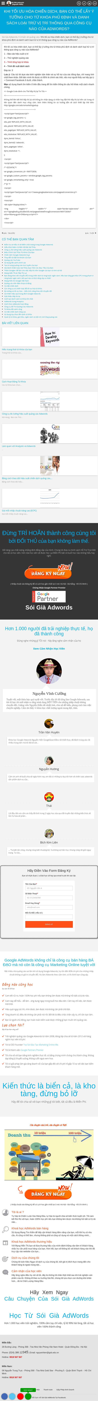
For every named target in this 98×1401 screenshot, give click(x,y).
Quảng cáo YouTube (12, 260)
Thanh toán (48, 1390)
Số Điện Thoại (31, 893)
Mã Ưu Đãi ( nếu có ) (34, 913)
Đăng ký (49, 924)
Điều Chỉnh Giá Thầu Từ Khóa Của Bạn (20, 252)
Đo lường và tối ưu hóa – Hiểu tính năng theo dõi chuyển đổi (29, 291)
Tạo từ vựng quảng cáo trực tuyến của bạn (22, 265)
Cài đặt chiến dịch (11, 286)
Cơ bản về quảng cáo (29, 37)
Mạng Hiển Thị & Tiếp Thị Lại (16, 273)
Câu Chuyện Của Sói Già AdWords (49, 1299)
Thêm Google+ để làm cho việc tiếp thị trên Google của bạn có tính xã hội (34, 270)
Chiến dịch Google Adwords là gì (17, 255)
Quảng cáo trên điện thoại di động (18, 283)
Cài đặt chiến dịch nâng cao (15, 312)
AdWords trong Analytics (14, 301)
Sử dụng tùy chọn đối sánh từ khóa (18, 314)
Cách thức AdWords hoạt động (17, 304)
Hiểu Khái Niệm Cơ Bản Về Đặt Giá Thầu (21, 247)
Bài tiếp (90, 233)
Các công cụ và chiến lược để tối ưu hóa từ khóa (24, 288)
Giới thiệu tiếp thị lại (12, 296)
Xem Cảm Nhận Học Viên (49, 648)
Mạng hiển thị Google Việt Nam (17, 281)
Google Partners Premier (32, 1050)
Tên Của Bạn (31, 884)
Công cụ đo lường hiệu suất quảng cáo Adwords (24, 250)
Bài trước (9, 233)
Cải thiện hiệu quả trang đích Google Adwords (23, 294)
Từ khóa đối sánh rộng (13, 309)
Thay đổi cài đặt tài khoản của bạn (18, 257)
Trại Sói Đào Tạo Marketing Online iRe (40, 1044)
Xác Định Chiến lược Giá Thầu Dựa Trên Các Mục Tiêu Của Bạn (30, 268)
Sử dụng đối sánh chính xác (15, 263)
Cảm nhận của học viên (26, 1271)
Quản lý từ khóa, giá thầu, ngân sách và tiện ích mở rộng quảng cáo (32, 317)
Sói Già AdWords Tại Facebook (53, 1397)
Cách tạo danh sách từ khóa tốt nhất (19, 299)
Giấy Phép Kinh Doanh (66, 1390)
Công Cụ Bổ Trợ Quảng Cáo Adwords (19, 306)
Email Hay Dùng (32, 903)
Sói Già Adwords (9, 37)
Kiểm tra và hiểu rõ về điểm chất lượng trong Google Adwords (30, 244)
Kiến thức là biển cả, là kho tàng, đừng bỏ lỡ (49, 1090)
